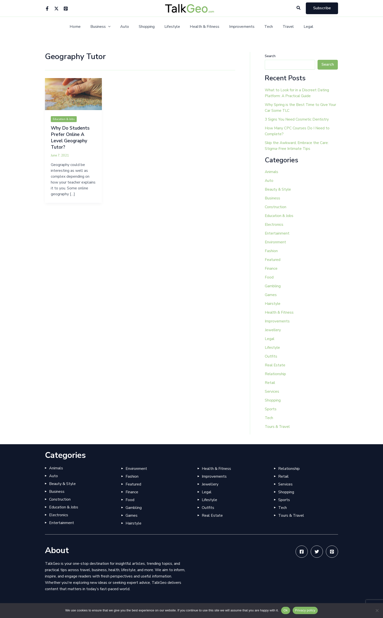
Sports (271, 409)
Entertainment (277, 233)
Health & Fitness (203, 26)
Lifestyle (173, 26)
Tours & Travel (278, 426)
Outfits (271, 356)
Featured (272, 259)
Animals (272, 172)
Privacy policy (305, 610)
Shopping (150, 26)
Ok (286, 610)
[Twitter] (56, 8)
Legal (300, 26)
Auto (129, 26)
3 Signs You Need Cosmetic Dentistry (297, 119)
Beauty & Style (278, 189)
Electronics (274, 224)
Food (269, 277)
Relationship (275, 374)
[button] (299, 8)
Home (83, 26)
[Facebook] (47, 8)
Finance (271, 268)
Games (271, 295)
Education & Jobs (65, 119)
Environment (275, 242)
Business (107, 26)
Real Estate (275, 365)
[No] (376, 610)
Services (272, 391)
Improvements (239, 26)
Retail (270, 382)
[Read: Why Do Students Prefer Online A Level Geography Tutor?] (73, 94)
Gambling (273, 286)
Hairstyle (273, 303)
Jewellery (273, 330)
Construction (275, 207)
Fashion (271, 251)
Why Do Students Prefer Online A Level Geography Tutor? (71, 137)
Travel (281, 26)
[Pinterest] (66, 8)
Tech (263, 26)
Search (270, 56)
